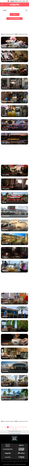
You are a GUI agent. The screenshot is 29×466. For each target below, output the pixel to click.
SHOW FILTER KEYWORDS (14, 18)
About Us (22, 461)
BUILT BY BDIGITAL (7, 464)
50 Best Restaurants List (14, 431)
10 (25, 427)
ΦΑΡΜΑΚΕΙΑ (16, 1)
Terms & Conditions (9, 461)
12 (15, 429)
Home (2, 461)
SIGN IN (20, 1)
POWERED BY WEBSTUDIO (21, 464)
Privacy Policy (16, 461)
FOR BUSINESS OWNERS (14, 433)
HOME (27, 1)
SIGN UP (23, 1)
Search (14, 14)
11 (13, 429)
